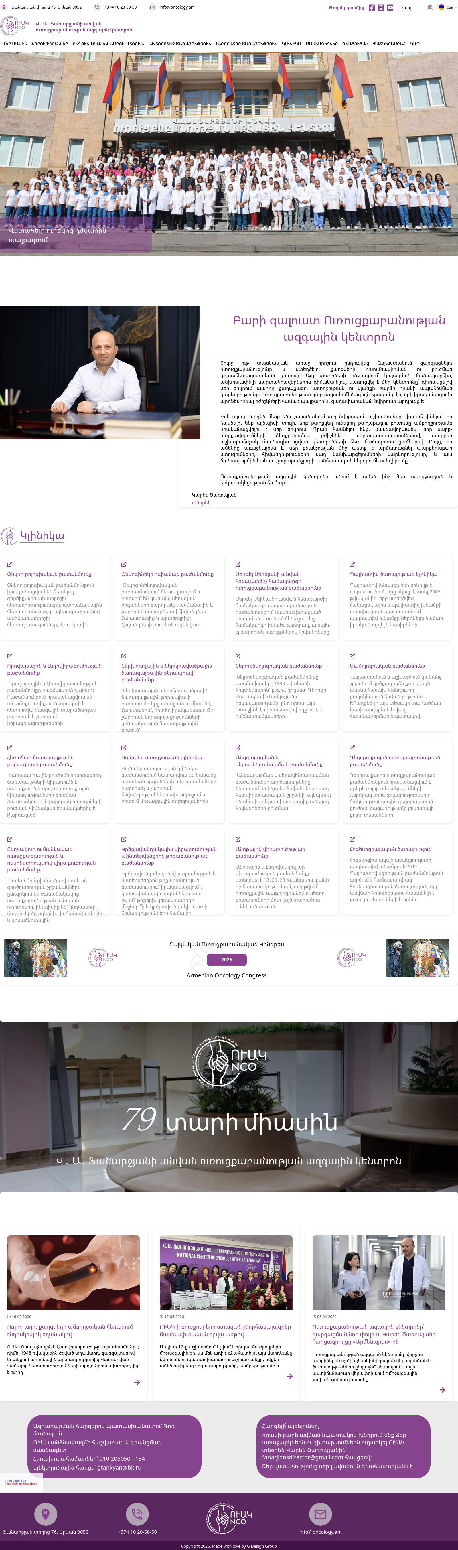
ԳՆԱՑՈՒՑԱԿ (355, 43)
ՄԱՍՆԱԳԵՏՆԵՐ (322, 43)
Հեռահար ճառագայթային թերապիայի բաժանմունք (40, 761)
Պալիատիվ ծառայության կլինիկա (394, 574)
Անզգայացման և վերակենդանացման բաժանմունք (279, 761)
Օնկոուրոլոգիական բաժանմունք (49, 574)
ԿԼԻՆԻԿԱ (291, 43)
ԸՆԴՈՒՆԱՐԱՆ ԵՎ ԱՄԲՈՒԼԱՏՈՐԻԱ (108, 43)
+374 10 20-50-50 (120, 7)
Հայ (446, 8)
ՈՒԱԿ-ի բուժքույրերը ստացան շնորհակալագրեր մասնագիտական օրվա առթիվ (225, 1330)
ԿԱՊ (415, 43)
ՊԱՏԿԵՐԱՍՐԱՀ (389, 43)
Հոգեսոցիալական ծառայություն (391, 848)
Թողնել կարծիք (346, 7)
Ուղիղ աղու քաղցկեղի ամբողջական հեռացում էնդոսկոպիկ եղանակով (70, 1330)
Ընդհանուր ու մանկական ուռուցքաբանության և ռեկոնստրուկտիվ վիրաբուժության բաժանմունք (51, 859)
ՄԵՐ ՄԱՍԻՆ (14, 43)
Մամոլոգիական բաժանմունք (387, 665)
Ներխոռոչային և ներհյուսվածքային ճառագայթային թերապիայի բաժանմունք (166, 672)
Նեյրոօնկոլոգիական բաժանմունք (279, 665)
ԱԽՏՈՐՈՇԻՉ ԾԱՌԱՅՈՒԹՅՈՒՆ (180, 43)
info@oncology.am (177, 7)
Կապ (405, 8)
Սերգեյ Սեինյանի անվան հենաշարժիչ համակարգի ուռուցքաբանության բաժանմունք (278, 581)
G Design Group (262, 1546)
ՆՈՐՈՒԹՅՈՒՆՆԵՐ (50, 43)
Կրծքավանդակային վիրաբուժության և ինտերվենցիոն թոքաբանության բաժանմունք (169, 855)
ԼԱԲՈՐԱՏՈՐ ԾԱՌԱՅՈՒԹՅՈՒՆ (246, 43)
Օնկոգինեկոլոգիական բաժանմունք (167, 574)
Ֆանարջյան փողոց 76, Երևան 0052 (46, 7)
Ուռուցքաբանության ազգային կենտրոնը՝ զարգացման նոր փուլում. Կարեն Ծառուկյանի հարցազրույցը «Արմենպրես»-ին (374, 1334)
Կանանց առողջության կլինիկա (161, 757)
